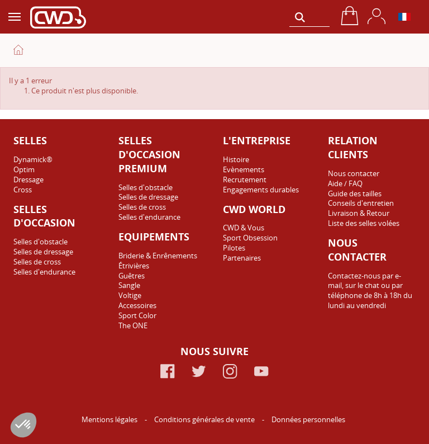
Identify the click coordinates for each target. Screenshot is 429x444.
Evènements (243, 169)
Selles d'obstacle (40, 242)
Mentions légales (110, 419)
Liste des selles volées (363, 223)
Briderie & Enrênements (157, 256)
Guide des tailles (355, 193)
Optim (24, 169)
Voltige (129, 295)
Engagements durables (261, 190)
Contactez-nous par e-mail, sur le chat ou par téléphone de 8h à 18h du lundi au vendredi (370, 291)
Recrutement (244, 179)
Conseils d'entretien (361, 203)
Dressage (28, 179)
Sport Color (137, 315)
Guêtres (131, 276)
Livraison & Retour (358, 213)
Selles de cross (37, 262)
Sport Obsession (250, 238)
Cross (22, 190)
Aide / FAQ (345, 183)
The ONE (132, 325)
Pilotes (234, 248)
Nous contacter (353, 173)
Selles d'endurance (44, 272)
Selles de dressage (43, 252)
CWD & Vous (243, 228)
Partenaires (242, 258)
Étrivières (133, 266)
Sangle (129, 285)
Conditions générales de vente (205, 419)
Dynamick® (33, 159)
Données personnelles (308, 419)
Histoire (236, 159)
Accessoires (137, 305)
